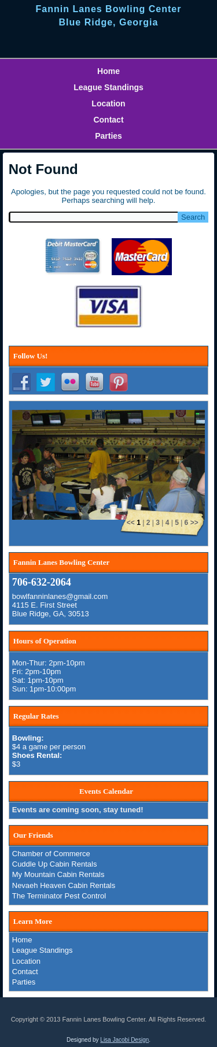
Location (108, 103)
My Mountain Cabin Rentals (58, 874)
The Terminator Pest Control (59, 895)
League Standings (108, 87)
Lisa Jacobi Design (124, 1040)
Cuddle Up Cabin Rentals (54, 864)
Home (108, 71)
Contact (108, 119)
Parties (108, 135)
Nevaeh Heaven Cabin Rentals (64, 885)
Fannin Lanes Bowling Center (109, 9)
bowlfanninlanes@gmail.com (60, 596)
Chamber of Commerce (51, 853)
